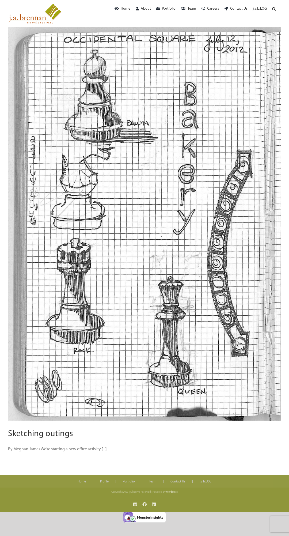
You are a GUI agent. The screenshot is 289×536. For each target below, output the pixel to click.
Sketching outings (40, 434)
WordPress (172, 491)
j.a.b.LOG (205, 481)
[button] (274, 8)
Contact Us (177, 481)
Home (82, 481)
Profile (104, 481)
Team (152, 481)
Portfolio (129, 481)
